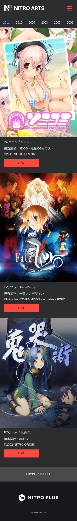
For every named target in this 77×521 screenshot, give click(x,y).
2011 (6, 22)
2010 (19, 22)
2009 (32, 22)
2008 (44, 22)
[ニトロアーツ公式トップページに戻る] (31, 8)
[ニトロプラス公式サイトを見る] (38, 502)
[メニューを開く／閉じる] (69, 8)
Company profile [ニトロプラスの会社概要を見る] (38, 474)
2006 (70, 22)
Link (21, 163)
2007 (57, 22)
